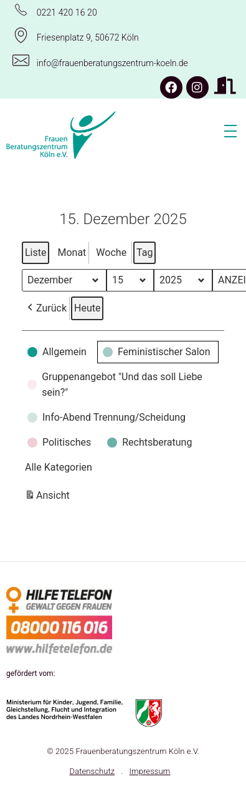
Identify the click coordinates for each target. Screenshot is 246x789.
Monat (71, 252)
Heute (87, 308)
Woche (111, 252)
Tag (144, 252)
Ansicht (48, 498)
